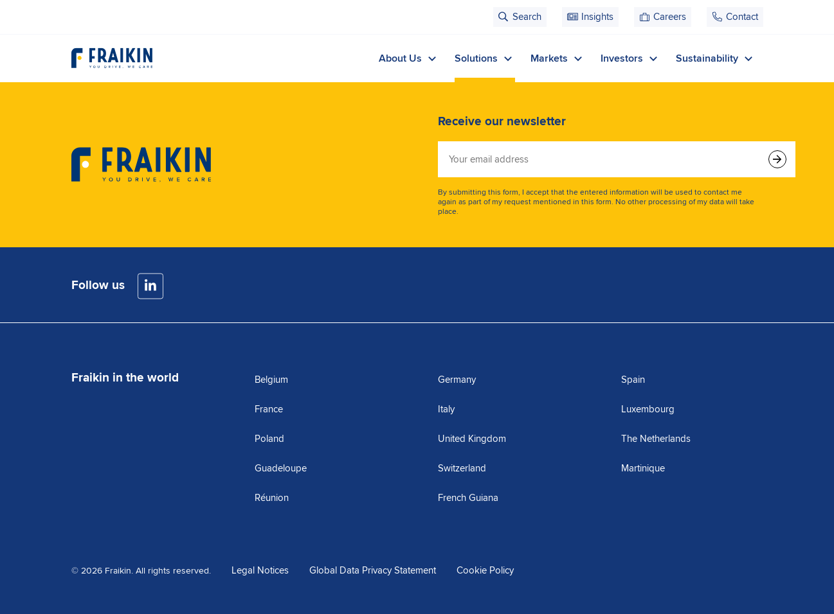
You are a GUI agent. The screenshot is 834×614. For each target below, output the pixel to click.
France (269, 409)
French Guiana (468, 498)
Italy (446, 409)
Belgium (271, 379)
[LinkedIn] (150, 286)
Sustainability (716, 58)
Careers (669, 16)
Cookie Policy (485, 570)
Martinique (643, 468)
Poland (269, 438)
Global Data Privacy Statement (372, 570)
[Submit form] (777, 159)
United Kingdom (472, 438)
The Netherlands (656, 438)
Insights (597, 16)
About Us (409, 58)
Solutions (485, 58)
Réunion (272, 498)
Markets (557, 58)
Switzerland (462, 468)
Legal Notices (260, 570)
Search (526, 16)
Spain (633, 379)
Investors (630, 58)
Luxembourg (648, 409)
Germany (457, 379)
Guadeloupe (281, 468)
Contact (742, 16)
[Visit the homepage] (111, 58)
